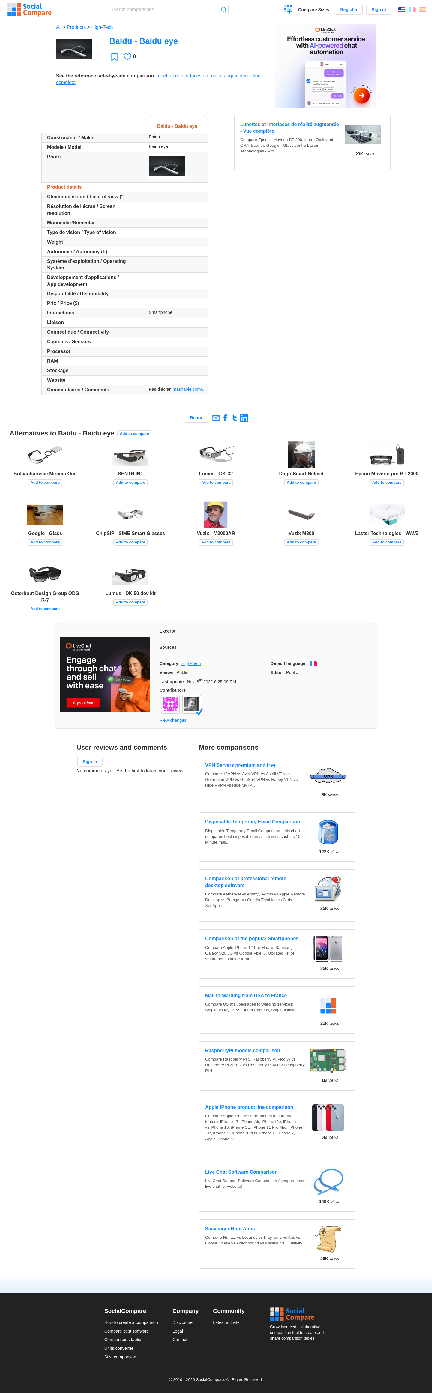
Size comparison (120, 1357)
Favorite (114, 57)
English (401, 9)
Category (169, 663)
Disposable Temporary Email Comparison (252, 821)
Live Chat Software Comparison (241, 1172)
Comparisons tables (123, 1339)
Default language (288, 663)
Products (76, 27)
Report (197, 417)
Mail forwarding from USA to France (246, 995)
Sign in (379, 9)
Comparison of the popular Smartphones (251, 938)
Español (422, 9)
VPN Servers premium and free (240, 765)
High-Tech (102, 27)
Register (349, 9)
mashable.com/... (189, 389)
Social (299, 1314)
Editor (277, 672)
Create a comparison (288, 10)
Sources (168, 647)
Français (412, 9)
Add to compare (134, 433)
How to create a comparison (131, 1322)
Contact (180, 1339)
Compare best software (126, 1331)
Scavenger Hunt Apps (230, 1228)
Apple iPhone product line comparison (249, 1107)
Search (224, 9)
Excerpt (168, 631)
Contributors (173, 690)
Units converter (119, 1348)
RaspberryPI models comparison (242, 1050)
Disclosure (182, 1322)
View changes (173, 720)
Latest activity (226, 1322)
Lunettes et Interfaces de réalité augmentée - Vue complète (289, 128)
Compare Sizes (313, 9)
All (59, 27)
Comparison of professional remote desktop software (245, 882)
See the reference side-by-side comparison (105, 75)
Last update (172, 681)
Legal (177, 1331)
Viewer (166, 672)
